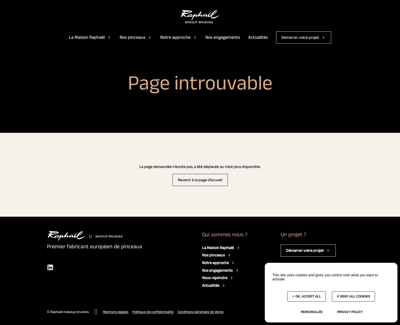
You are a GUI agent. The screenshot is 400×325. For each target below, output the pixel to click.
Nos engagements (222, 37)
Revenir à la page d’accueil (200, 180)
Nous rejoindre (218, 278)
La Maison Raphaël (90, 37)
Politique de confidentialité (152, 312)
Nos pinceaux (136, 37)
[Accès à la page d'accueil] (200, 17)
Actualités (258, 37)
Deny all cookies (353, 296)
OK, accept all (306, 296)
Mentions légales (115, 312)
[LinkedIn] (50, 267)
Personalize (311, 312)
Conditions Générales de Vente (200, 312)
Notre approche (178, 37)
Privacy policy (349, 312)
